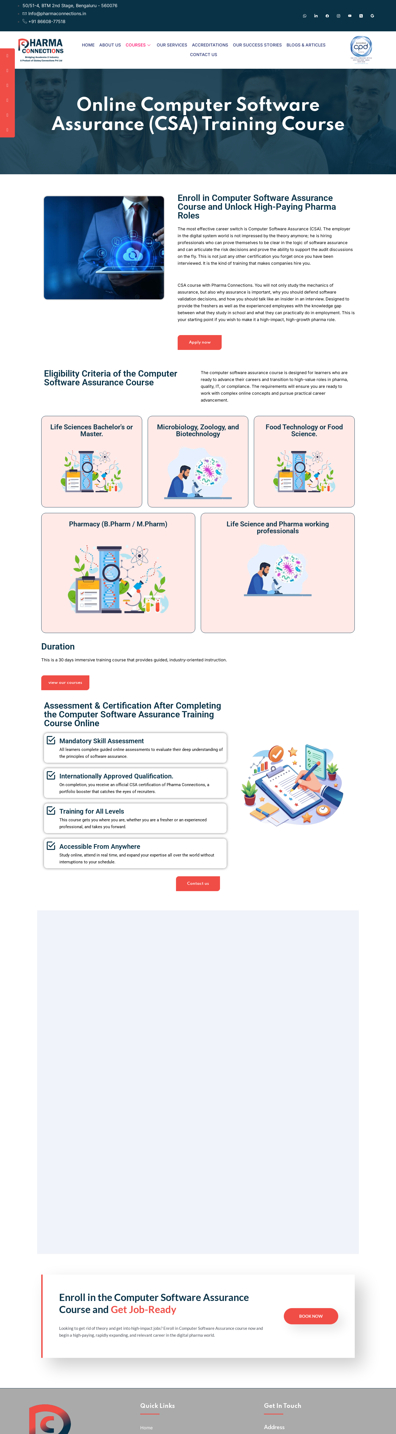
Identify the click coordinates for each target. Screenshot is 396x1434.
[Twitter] (361, 16)
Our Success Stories (257, 45)
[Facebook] (327, 16)
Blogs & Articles (306, 45)
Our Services (172, 45)
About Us (110, 45)
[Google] (372, 16)
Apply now (199, 353)
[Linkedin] (316, 16)
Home (88, 45)
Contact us (198, 901)
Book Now (311, 1361)
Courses (138, 45)
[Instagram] (338, 16)
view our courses (66, 696)
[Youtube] (350, 16)
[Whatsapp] (305, 16)
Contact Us (203, 54)
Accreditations (210, 45)
